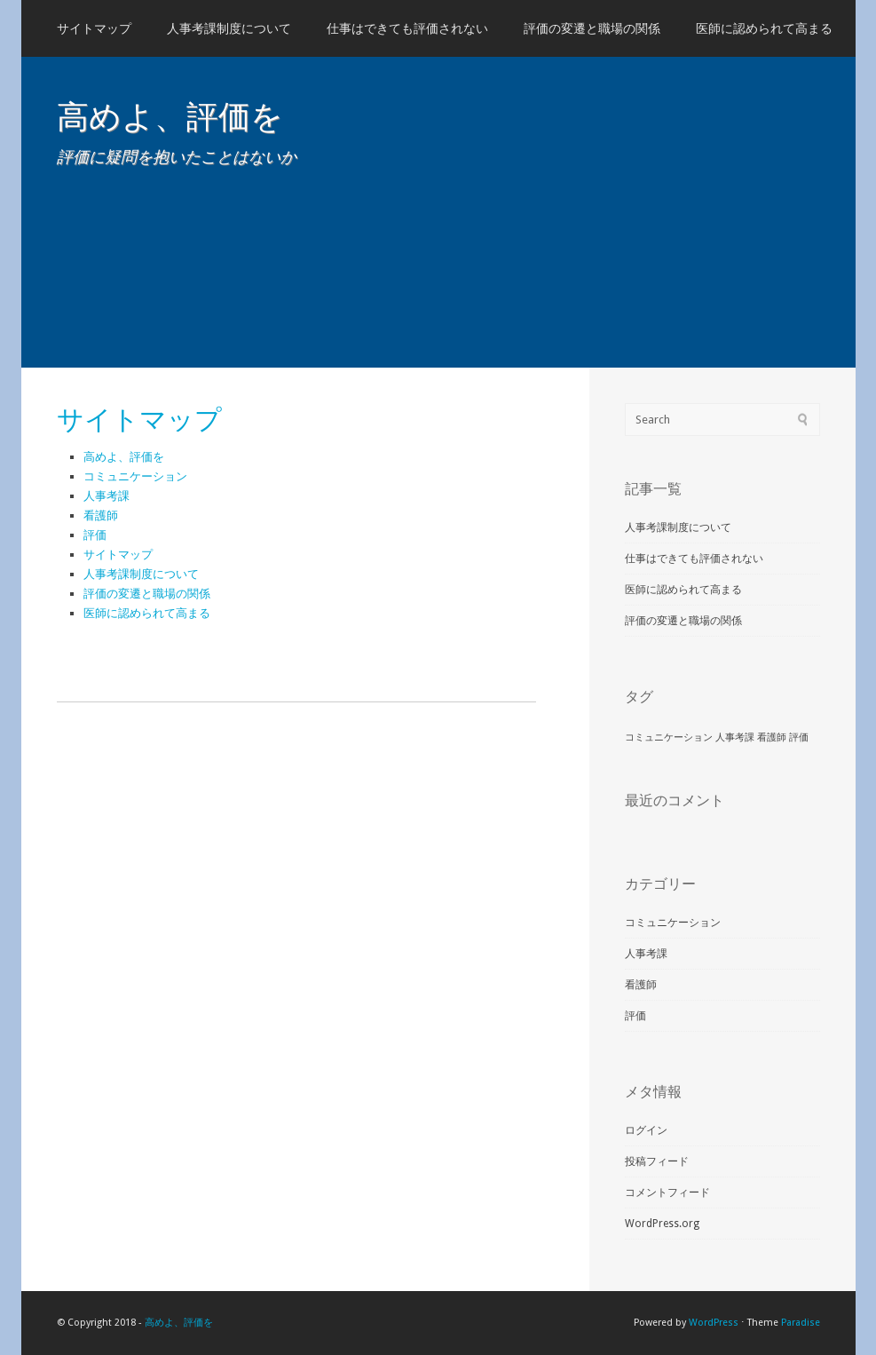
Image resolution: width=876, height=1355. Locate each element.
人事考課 (106, 496)
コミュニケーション (135, 476)
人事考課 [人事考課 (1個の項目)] (734, 737)
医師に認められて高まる (764, 28)
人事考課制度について (229, 28)
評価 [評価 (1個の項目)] (799, 737)
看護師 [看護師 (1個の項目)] (771, 737)
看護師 (100, 515)
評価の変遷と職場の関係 (592, 28)
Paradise (800, 1322)
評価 (95, 535)
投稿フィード (657, 1161)
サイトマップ (94, 28)
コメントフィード (667, 1192)
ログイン (646, 1130)
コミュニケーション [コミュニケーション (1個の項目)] (669, 737)
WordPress (713, 1322)
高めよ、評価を (170, 117)
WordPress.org (662, 1223)
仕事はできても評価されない (407, 28)
